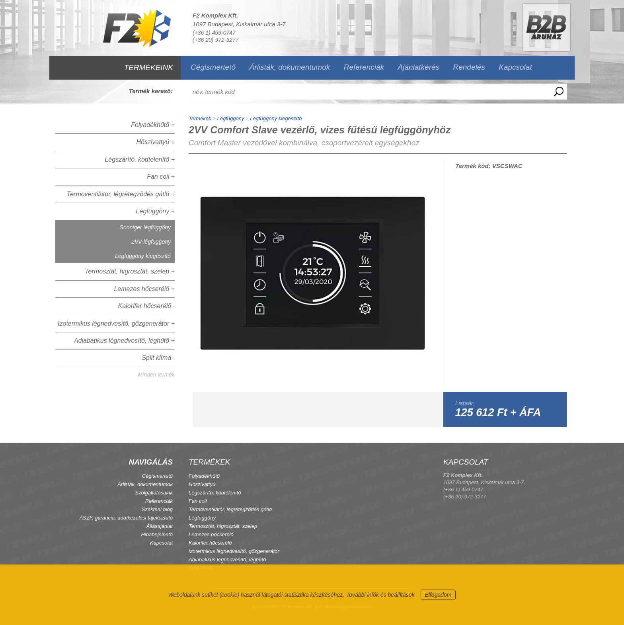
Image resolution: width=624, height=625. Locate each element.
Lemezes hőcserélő (211, 534)
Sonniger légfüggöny (145, 227)
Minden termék (156, 374)
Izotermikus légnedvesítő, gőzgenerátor (234, 551)
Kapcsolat (515, 67)
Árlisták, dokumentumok (289, 67)
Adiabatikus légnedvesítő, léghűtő (227, 559)
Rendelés (469, 67)
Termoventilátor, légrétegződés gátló (230, 509)
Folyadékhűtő (204, 476)
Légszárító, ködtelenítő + (140, 159)
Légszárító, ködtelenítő (215, 493)
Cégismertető (213, 67)
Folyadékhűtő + (153, 124)
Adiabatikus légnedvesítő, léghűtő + (124, 340)
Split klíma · (158, 357)
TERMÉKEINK (148, 67)
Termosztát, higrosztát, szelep (223, 526)
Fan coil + (161, 176)
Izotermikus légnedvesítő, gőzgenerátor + (116, 323)
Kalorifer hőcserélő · (146, 306)
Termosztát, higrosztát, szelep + (130, 271)
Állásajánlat (159, 526)
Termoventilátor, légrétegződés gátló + (121, 194)
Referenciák (364, 67)
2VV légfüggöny (151, 241)
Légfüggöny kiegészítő (143, 256)
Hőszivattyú (202, 484)
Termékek (200, 118)
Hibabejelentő (157, 534)
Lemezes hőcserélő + (144, 288)
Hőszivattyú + (155, 142)
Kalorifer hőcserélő (210, 543)
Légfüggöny (230, 118)
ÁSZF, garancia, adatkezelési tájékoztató (126, 518)
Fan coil (198, 501)
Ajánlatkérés (419, 67)
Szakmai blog (157, 509)
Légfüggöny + (155, 211)
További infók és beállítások (380, 595)
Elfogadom (438, 595)
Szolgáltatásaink (154, 493)
